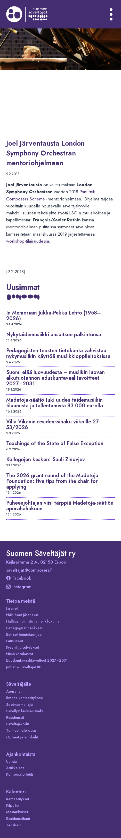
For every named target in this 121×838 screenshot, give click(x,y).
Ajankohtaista (20, 754)
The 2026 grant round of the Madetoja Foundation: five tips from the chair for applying (52, 481)
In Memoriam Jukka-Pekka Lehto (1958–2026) (53, 315)
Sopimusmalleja (19, 704)
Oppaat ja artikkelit (22, 737)
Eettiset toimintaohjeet (24, 634)
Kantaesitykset (17, 799)
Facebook (18, 578)
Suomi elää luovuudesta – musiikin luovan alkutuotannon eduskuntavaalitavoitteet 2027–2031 (55, 378)
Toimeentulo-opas (21, 730)
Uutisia (11, 761)
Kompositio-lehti (19, 774)
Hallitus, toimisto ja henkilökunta (33, 621)
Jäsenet (12, 608)
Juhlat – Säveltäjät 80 (23, 667)
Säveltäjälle (18, 684)
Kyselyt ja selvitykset (22, 647)
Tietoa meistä (20, 601)
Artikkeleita (15, 767)
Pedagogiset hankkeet (24, 628)
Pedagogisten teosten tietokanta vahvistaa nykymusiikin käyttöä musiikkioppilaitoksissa (58, 353)
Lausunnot (14, 641)
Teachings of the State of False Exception (54, 443)
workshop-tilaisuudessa (27, 241)
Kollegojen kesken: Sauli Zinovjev (45, 459)
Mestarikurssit (17, 811)
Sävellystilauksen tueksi (25, 711)
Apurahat (14, 691)
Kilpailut (12, 805)
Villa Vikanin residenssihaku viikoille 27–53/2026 (54, 424)
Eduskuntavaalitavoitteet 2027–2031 (37, 660)
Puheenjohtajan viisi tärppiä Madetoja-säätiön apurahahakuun (60, 505)
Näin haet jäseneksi (22, 614)
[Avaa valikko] (111, 14)
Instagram (18, 586)
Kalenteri (16, 791)
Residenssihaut (18, 818)
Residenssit (15, 717)
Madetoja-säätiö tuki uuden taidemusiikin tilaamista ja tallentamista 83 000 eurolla (54, 402)
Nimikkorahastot (19, 653)
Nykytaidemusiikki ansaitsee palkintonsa (53, 334)
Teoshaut (13, 825)
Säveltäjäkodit (17, 724)
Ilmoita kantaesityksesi (24, 697)
